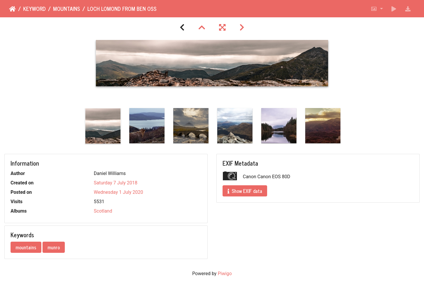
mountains (66, 9)
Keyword (34, 9)
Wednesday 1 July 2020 (118, 192)
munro (54, 247)
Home (12, 9)
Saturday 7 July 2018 (116, 183)
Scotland (103, 211)
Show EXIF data (245, 191)
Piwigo (225, 273)
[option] (103, 126)
